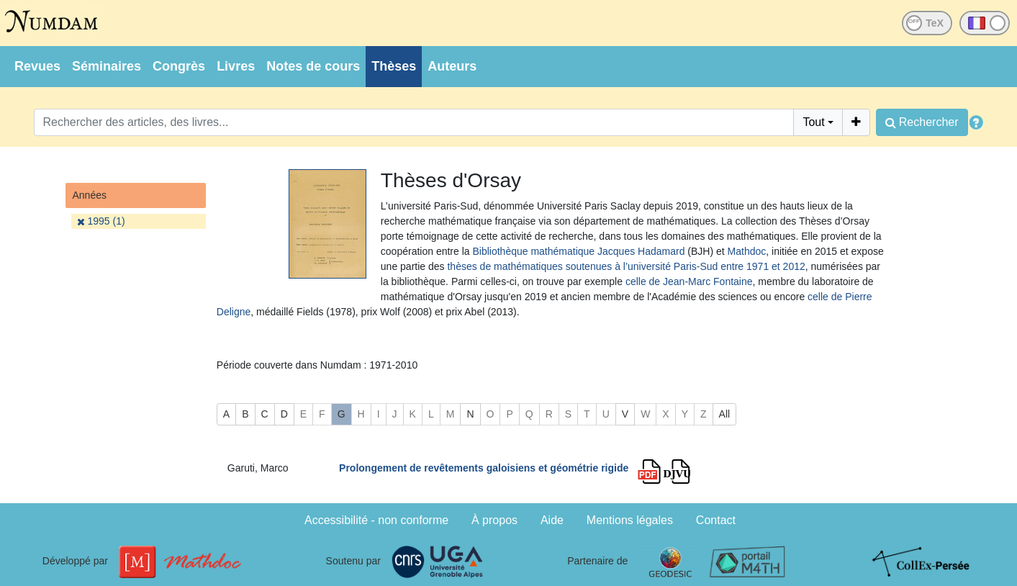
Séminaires (106, 66)
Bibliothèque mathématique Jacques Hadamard (578, 251)
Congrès (179, 66)
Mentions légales (630, 520)
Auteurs (452, 66)
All (725, 414)
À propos (494, 520)
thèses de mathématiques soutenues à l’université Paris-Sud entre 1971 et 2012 (626, 266)
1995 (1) (101, 221)
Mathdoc (747, 251)
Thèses (393, 66)
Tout (813, 122)
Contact (716, 520)
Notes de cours (313, 66)
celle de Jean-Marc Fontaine (689, 281)
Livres (236, 66)
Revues (37, 66)
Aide (552, 520)
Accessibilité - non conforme (376, 520)
